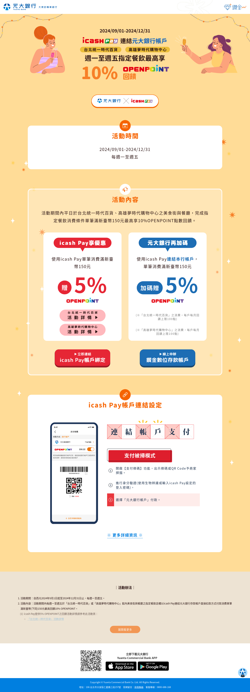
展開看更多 (125, 629)
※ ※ (125, 535)
